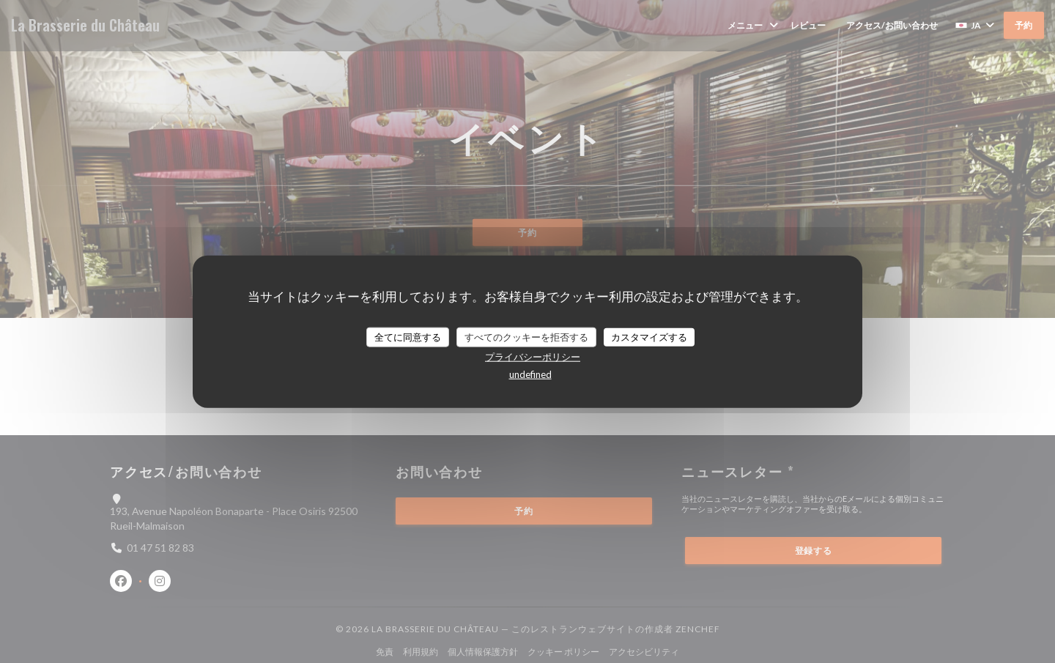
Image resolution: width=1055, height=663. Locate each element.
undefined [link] (530, 374)
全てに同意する (407, 336)
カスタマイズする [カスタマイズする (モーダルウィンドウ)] (649, 336)
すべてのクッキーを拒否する (526, 336)
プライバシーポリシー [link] (532, 357)
